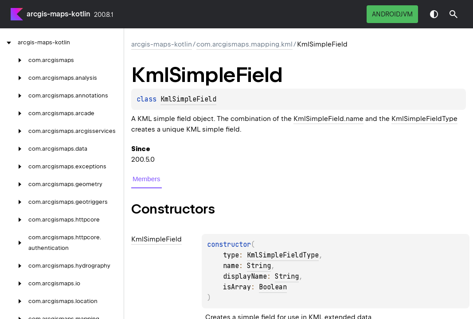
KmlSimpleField (188, 99)
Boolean (273, 287)
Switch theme (434, 14)
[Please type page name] (453, 14)
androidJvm (392, 14)
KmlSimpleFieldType (424, 119)
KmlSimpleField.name (328, 119)
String (259, 265)
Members (146, 179)
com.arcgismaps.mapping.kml (244, 44)
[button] (453, 14)
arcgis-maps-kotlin (58, 14)
